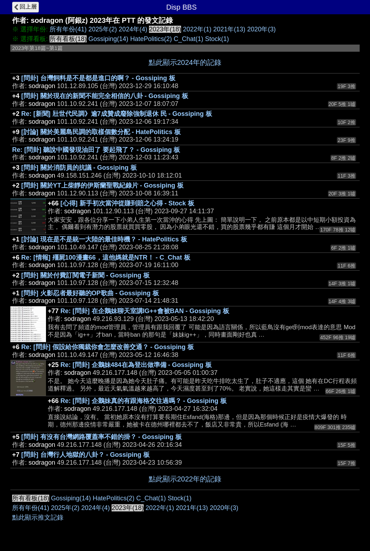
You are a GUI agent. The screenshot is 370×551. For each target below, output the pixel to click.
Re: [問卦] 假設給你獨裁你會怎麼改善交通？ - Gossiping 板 (107, 347)
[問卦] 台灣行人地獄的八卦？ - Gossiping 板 (85, 454)
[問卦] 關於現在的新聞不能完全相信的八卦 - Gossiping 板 (104, 96)
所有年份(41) (68, 29)
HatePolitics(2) (151, 38)
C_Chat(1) (188, 38)
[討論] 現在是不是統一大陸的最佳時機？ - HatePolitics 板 (104, 239)
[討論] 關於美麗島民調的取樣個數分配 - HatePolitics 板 (101, 132)
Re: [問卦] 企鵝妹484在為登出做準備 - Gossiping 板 (136, 364)
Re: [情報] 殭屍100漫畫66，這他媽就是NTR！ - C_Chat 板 (105, 257)
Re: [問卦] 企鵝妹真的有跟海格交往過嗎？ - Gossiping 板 (144, 400)
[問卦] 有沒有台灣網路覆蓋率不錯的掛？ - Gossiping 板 (101, 436)
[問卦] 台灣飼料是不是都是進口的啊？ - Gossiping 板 (98, 78)
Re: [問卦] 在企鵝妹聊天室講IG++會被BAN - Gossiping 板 (145, 311)
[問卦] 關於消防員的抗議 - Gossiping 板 (79, 167)
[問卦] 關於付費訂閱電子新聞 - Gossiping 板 (85, 275)
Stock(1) (217, 38)
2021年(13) (229, 29)
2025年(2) (102, 29)
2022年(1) (197, 29)
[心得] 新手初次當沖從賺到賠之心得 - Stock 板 (127, 203)
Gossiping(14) (108, 38)
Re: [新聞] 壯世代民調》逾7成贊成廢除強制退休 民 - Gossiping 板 (116, 113)
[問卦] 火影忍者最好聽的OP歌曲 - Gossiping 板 (90, 293)
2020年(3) (261, 29)
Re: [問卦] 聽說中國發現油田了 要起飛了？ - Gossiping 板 (96, 149)
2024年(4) (133, 29)
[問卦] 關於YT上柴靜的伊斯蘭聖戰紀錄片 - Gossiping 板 (102, 185)
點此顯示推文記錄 (37, 517)
